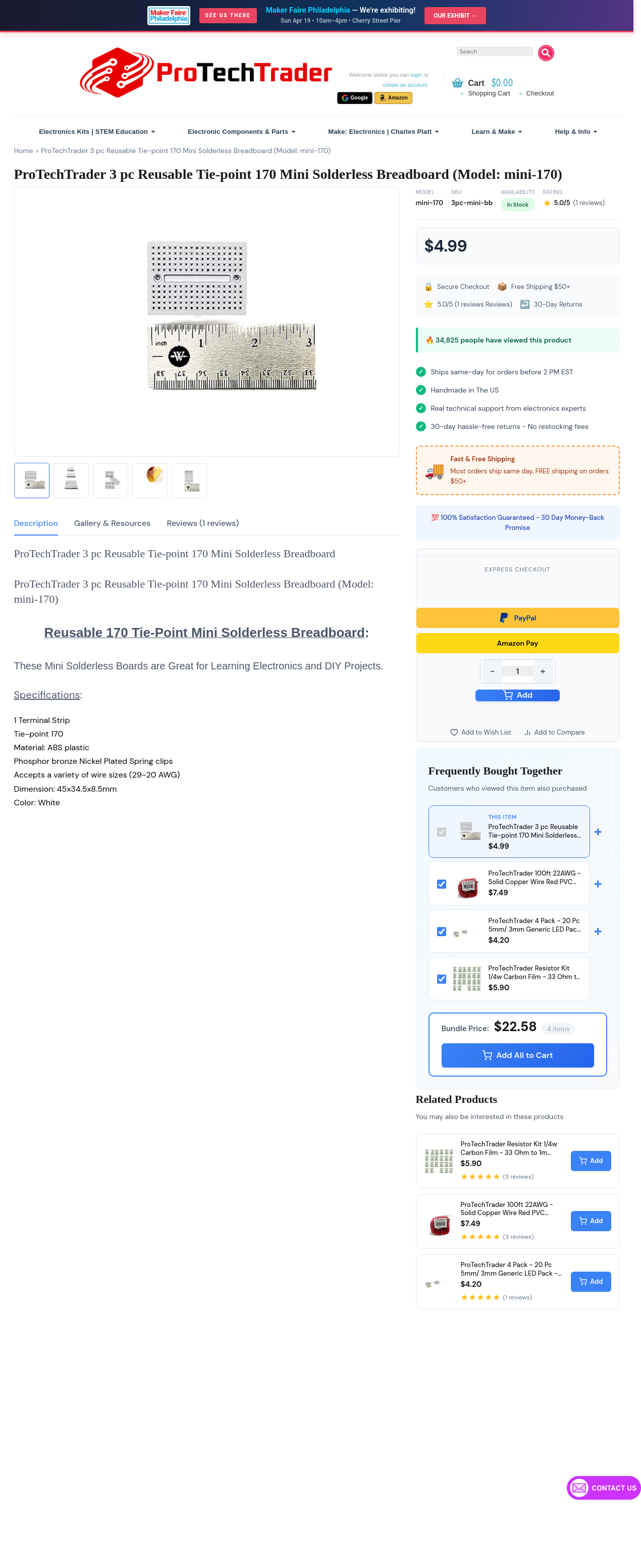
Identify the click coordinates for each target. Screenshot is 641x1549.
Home (23, 150)
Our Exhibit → (455, 15)
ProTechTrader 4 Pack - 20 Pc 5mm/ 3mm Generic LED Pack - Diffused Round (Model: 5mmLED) (534, 933)
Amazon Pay (518, 643)
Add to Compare (554, 732)
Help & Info (573, 131)
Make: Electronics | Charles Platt (380, 131)
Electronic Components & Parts (238, 131)
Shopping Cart (489, 93)
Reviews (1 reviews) (203, 523)
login (416, 75)
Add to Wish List (480, 732)
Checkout (540, 93)
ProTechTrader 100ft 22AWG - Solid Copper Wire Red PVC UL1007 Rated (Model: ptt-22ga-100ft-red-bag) (535, 886)
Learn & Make (493, 131)
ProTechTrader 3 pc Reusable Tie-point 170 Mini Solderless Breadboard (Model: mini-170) (186, 150)
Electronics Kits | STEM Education (93, 131)
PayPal (518, 618)
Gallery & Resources (112, 523)
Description (36, 523)
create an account (405, 85)
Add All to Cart (517, 1055)
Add (517, 695)
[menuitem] (95, 131)
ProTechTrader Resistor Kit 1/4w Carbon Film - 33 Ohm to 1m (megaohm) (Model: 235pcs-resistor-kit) (534, 981)
